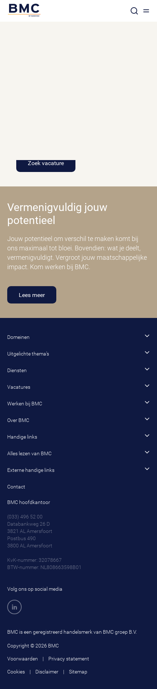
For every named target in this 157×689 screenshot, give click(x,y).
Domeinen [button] (78, 336)
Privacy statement (68, 659)
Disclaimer (46, 672)
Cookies (16, 672)
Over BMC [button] (78, 419)
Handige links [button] (78, 436)
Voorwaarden (22, 659)
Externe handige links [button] (78, 469)
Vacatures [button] (78, 386)
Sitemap (78, 672)
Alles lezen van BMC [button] (78, 452)
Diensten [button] (78, 369)
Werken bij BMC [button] (78, 403)
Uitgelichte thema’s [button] (78, 353)
